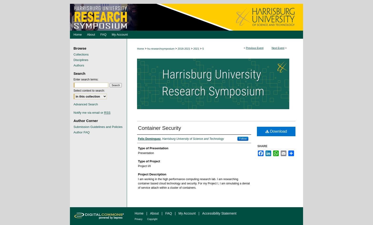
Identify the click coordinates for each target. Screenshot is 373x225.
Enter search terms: (86, 79)
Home (140, 48)
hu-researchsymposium (161, 48)
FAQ (168, 213)
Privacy (138, 219)
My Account (187, 213)
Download (276, 131)
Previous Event (255, 48)
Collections (81, 54)
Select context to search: (89, 90)
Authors (79, 65)
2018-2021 (184, 48)
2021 (196, 48)
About (154, 213)
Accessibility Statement (219, 213)
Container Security (159, 128)
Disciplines (81, 60)
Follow (243, 138)
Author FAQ (82, 132)
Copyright (152, 219)
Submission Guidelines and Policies (98, 127)
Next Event (278, 48)
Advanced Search (86, 104)
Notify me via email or (92, 112)
